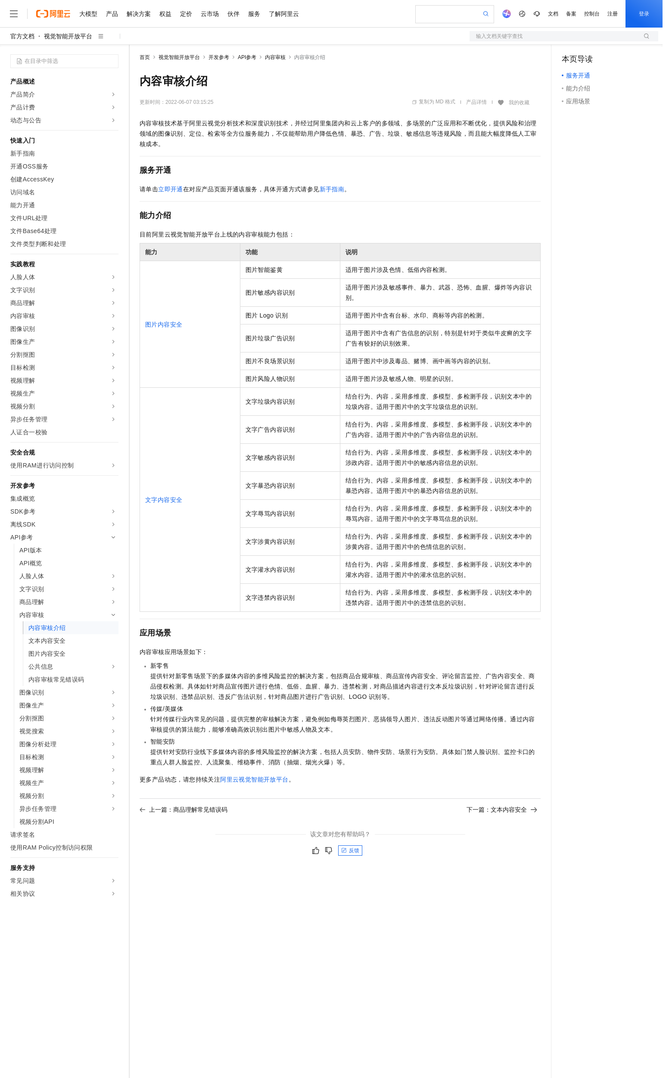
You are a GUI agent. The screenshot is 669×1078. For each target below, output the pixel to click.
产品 (112, 13)
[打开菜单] (14, 14)
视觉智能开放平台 (68, 36)
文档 (553, 14)
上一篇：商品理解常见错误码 (183, 809)
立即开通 (170, 189)
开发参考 (218, 57)
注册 (612, 14)
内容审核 (275, 57)
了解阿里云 (284, 13)
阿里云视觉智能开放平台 (254, 779)
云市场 (210, 13)
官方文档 (22, 36)
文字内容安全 (163, 499)
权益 (165, 13)
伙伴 (233, 13)
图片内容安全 (163, 324)
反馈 (350, 850)
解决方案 (139, 13)
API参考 (247, 57)
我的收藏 (519, 103)
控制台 (592, 14)
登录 (644, 14)
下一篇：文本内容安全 (502, 809)
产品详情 (476, 102)
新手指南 (332, 189)
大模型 (88, 13)
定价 (186, 13)
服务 (254, 13)
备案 (571, 14)
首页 (145, 57)
